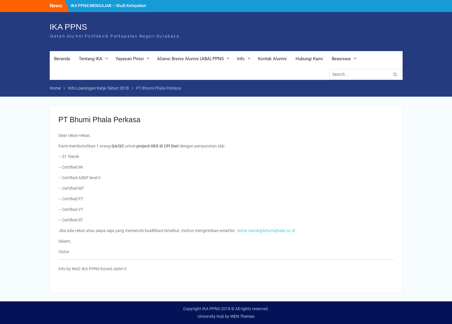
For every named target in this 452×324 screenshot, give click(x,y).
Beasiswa (341, 58)
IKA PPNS (68, 26)
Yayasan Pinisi (130, 58)
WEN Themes (242, 316)
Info (241, 58)
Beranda (62, 58)
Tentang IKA (90, 58)
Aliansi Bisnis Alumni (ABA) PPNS (190, 58)
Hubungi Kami (309, 58)
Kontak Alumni (272, 58)
